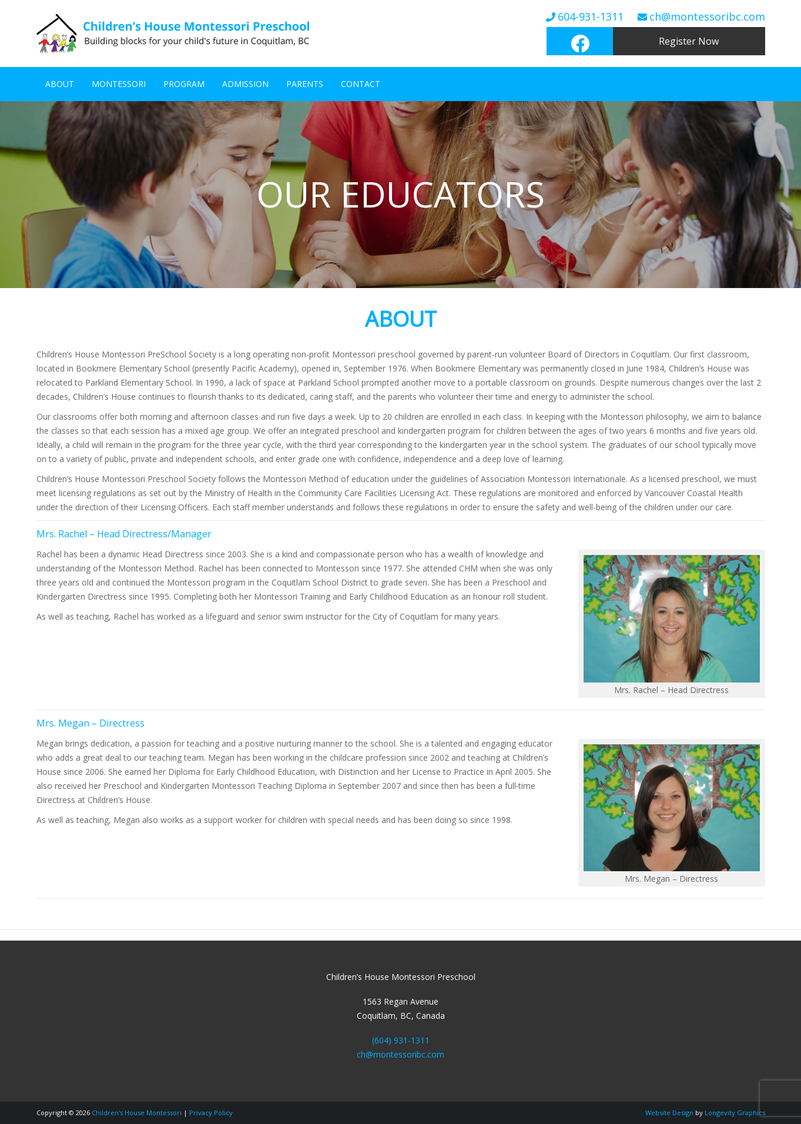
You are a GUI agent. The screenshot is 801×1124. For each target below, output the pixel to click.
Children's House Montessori (137, 1112)
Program (184, 83)
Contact (360, 83)
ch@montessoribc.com (707, 16)
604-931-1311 (591, 16)
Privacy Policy (211, 1112)
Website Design (669, 1112)
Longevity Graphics (735, 1112)
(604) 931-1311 (401, 1040)
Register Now (689, 41)
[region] (400, 194)
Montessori (119, 83)
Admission (245, 83)
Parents (304, 83)
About (59, 83)
